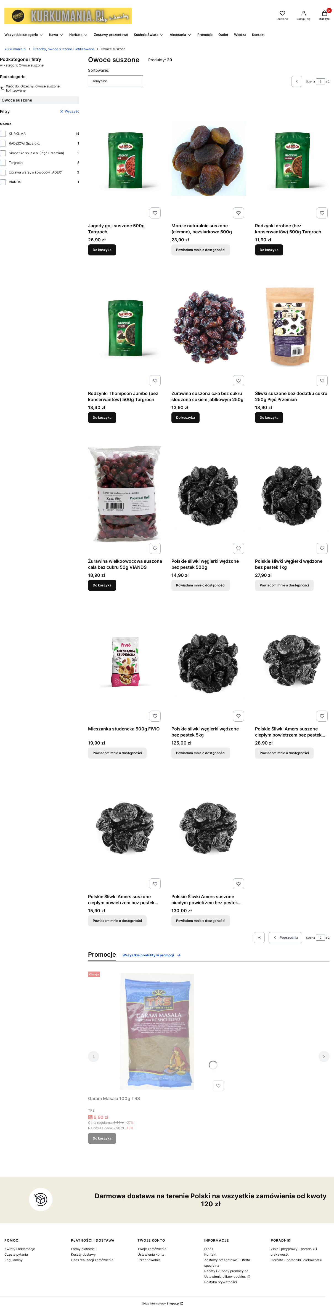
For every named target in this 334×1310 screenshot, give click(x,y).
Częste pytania (16, 1254)
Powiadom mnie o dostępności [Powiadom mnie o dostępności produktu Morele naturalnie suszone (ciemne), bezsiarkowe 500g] (200, 250)
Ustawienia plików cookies (225, 1276)
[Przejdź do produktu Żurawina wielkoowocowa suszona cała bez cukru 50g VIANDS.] (125, 494)
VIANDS (15, 182)
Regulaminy (13, 1260)
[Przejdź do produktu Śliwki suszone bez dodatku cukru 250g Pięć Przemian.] (292, 326)
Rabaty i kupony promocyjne (226, 1271)
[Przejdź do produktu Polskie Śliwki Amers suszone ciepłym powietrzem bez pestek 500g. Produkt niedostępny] (125, 829)
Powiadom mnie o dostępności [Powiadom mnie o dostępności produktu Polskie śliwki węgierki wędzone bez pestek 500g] (200, 585)
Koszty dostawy (83, 1254)
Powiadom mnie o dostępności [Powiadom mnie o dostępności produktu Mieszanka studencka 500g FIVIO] (117, 753)
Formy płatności (83, 1249)
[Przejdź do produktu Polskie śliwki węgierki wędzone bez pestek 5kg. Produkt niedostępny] (208, 662)
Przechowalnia (149, 1260)
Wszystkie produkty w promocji (152, 955)
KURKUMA (17, 134)
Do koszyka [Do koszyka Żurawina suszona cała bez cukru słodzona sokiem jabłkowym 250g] (185, 417)
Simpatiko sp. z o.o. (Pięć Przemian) (36, 153)
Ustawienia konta (151, 1254)
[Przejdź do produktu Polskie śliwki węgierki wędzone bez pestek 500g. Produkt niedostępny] (208, 494)
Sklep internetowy (160, 1303)
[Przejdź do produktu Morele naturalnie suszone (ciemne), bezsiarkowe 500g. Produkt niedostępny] (208, 159)
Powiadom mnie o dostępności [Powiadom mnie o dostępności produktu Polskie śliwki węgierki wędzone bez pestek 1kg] (284, 585)
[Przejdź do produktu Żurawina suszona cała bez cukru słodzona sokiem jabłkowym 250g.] (208, 326)
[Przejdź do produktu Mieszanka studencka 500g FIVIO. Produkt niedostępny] (125, 662)
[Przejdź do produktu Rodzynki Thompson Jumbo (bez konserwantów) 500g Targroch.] (125, 326)
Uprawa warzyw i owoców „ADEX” (35, 172)
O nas (208, 1249)
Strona (310, 81)
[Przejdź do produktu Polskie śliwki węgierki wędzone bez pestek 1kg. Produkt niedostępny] (292, 494)
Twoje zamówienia (151, 1249)
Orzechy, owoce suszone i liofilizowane (63, 49)
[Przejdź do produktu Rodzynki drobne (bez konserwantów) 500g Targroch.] (292, 159)
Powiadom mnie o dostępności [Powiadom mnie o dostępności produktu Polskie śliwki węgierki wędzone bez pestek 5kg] (200, 753)
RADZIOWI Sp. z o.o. (24, 143)
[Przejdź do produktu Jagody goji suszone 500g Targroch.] (125, 159)
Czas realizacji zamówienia (92, 1260)
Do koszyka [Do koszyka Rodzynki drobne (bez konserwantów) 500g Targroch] (269, 250)
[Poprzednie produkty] (285, 937)
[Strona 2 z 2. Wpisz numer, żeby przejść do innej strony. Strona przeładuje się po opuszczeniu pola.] (320, 81)
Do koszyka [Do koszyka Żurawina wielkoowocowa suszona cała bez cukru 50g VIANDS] (102, 585)
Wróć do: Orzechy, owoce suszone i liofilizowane (30, 88)
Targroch (16, 163)
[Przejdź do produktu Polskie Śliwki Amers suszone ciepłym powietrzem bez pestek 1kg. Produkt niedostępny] (292, 662)
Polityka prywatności (220, 1282)
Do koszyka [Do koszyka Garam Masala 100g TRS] (102, 1138)
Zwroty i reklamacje (19, 1249)
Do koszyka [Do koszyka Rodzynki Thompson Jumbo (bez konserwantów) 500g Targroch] (102, 417)
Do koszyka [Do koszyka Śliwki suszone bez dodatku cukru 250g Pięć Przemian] (269, 417)
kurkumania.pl (15, 49)
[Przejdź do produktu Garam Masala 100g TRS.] (157, 1031)
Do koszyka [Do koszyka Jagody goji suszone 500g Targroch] (102, 250)
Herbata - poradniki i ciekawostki (296, 1260)
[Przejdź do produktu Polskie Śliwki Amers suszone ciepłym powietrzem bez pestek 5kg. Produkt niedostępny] (208, 829)
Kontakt (210, 1254)
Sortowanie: (98, 70)
